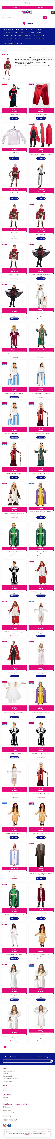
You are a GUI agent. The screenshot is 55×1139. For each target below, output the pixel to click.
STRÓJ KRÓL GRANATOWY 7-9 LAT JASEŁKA (14, 591)
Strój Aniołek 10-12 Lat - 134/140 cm (40, 672)
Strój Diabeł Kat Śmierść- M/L (14, 114)
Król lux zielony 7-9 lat (41, 551)
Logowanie (14, 7)
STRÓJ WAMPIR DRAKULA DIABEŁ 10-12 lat (14, 314)
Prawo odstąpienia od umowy (10, 1078)
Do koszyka (15, 118)
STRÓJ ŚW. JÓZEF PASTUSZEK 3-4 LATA (41, 433)
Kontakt (5, 1088)
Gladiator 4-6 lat (14, 232)
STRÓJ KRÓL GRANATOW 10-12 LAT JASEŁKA (41, 753)
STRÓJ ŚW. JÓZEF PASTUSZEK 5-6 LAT (14, 473)
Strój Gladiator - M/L (14, 192)
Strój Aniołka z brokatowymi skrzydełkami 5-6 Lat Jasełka (14, 995)
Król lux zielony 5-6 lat (14, 551)
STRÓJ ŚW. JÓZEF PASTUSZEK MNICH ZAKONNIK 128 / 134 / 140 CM (41, 874)
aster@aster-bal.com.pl (11, 1119)
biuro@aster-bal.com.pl (11, 1120)
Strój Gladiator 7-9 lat (40, 234)
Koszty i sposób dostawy (9, 1071)
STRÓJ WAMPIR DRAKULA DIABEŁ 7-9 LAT (40, 274)
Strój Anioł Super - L (41, 632)
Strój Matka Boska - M (14, 871)
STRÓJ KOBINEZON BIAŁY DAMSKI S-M (14, 954)
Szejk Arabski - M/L (41, 194)
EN (29, 3)
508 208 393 (8, 1115)
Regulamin (5, 1073)
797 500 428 (8, 1116)
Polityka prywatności (8, 1081)
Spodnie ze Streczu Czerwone (40, 114)
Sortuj (7, 79)
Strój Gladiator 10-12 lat (14, 274)
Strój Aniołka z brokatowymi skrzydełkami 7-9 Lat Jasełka (14, 1036)
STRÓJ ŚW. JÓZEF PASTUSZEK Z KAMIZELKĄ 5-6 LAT (41, 591)
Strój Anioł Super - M (14, 793)
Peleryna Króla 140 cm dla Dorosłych (14, 672)
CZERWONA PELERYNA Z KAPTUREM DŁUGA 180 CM (41, 154)
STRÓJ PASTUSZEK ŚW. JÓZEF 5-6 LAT (41, 833)
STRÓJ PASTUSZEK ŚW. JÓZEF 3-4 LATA (14, 833)
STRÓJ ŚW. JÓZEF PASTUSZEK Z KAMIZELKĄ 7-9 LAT (14, 632)
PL (28, 3)
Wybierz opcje (42, 118)
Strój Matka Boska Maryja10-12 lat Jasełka (14, 433)
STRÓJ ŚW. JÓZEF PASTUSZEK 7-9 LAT (41, 793)
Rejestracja (40, 7)
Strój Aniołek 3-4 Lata (40, 1034)
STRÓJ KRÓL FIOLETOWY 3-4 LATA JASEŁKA (41, 712)
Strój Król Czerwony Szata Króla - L (14, 353)
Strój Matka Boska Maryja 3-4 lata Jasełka (14, 393)
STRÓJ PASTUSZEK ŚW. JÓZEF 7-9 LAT (41, 954)
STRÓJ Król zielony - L (40, 353)
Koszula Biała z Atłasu (14, 152)
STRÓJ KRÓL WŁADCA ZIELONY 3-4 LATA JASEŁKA (14, 914)
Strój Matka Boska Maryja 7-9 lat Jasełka (41, 393)
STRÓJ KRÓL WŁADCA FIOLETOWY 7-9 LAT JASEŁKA (40, 511)
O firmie (5, 1090)
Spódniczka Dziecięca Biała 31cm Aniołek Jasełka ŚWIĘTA (14, 712)
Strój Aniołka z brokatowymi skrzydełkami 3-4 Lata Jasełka (41, 995)
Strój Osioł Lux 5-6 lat (40, 313)
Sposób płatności (7, 1076)
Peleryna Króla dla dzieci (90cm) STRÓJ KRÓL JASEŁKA (41, 912)
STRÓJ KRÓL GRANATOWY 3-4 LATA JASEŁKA (14, 753)
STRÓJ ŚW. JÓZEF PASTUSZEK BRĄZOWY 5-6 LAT (14, 513)
